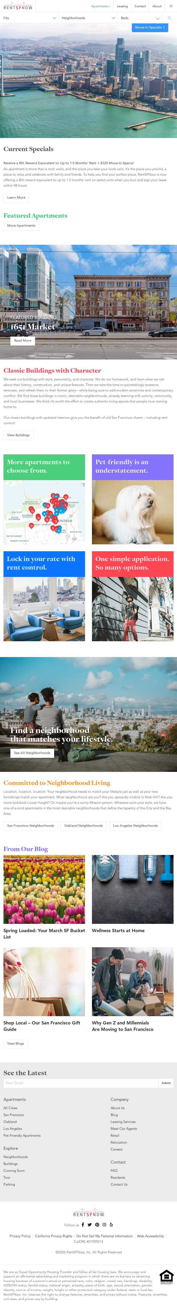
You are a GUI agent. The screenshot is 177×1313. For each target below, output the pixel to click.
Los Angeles (12, 1128)
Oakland (10, 1121)
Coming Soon (14, 1170)
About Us (118, 1108)
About (157, 6)
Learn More (16, 198)
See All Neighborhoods (32, 753)
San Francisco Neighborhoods (30, 826)
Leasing (122, 6)
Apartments (100, 6)
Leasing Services (123, 1121)
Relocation (119, 1142)
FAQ (114, 1170)
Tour (6, 1177)
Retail (115, 1135)
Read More (22, 341)
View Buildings (18, 435)
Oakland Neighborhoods (83, 826)
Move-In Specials (150, 27)
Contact (140, 6)
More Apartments (21, 226)
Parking (9, 1184)
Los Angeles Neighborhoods (135, 826)
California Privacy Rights (53, 1236)
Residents (118, 1177)
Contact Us (119, 1184)
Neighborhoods (73, 18)
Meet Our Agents (124, 1128)
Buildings (10, 1163)
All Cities (10, 1108)
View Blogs (15, 1044)
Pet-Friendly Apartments (22, 1135)
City (6, 18)
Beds (124, 18)
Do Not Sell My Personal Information (105, 1236)
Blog (114, 1115)
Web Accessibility (150, 1236)
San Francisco (13, 1115)
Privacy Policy (20, 1236)
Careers (116, 1149)
